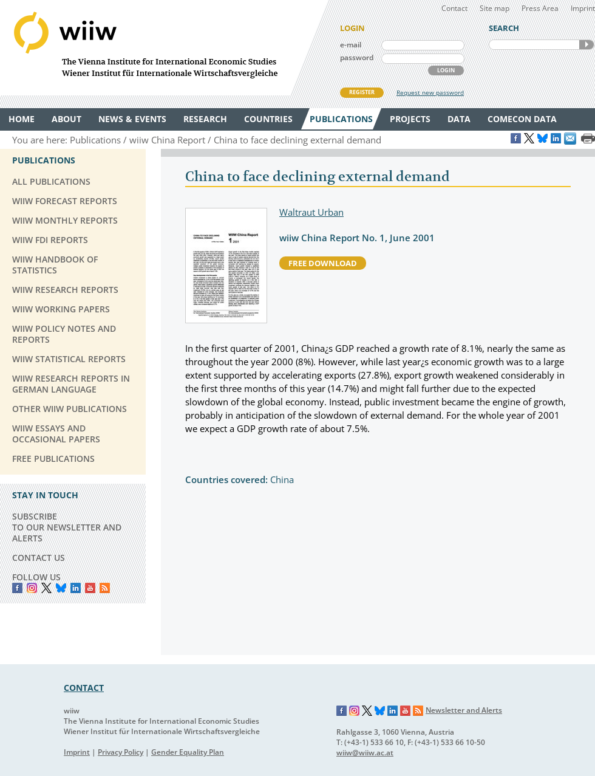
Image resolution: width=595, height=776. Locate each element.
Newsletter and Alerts (464, 710)
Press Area (540, 8)
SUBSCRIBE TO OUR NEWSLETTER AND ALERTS (66, 527)
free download (322, 263)
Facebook (17, 588)
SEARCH (586, 44)
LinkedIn (75, 588)
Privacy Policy (120, 752)
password (356, 57)
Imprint (583, 8)
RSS (105, 588)
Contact (454, 8)
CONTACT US (38, 557)
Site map (494, 8)
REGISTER (362, 92)
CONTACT (84, 687)
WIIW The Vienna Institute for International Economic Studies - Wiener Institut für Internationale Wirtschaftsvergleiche (164, 47)
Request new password (430, 92)
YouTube (90, 588)
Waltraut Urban (311, 212)
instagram (32, 588)
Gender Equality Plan (187, 752)
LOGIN (446, 70)
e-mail (350, 44)
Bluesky (61, 588)
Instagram (354, 711)
